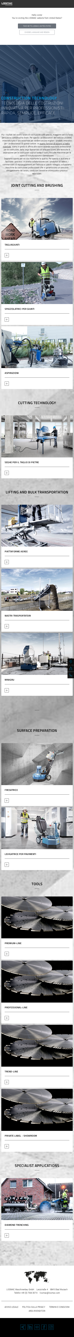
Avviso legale (11, 1307)
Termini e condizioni (59, 1307)
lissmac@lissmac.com (50, 1293)
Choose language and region (37, 32)
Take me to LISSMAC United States (37, 26)
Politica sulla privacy (33, 1307)
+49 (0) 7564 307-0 (29, 1293)
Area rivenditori (37, 1311)
